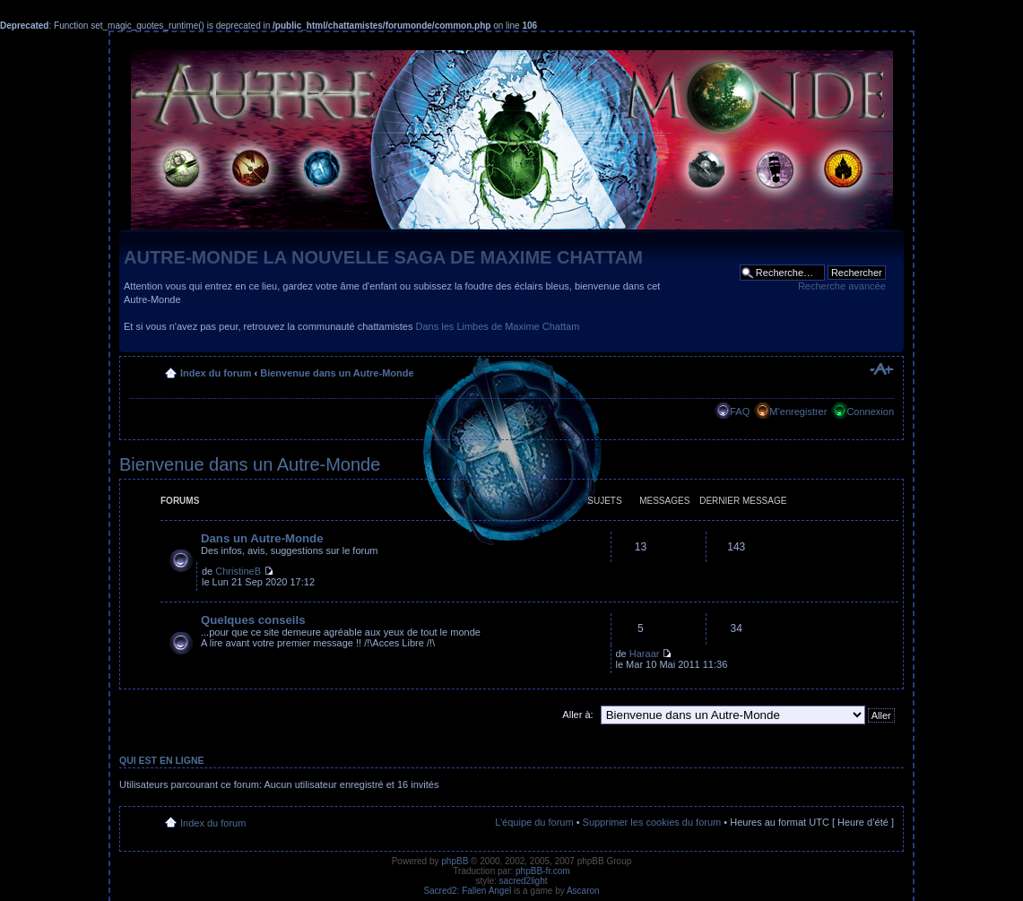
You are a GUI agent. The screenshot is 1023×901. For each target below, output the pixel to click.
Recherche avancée (842, 286)
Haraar (644, 653)
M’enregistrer (798, 411)
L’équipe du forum (534, 822)
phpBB (454, 861)
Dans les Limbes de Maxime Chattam (498, 326)
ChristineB (238, 571)
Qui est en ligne (161, 760)
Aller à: (577, 714)
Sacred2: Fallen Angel (467, 891)
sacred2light (523, 881)
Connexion (870, 411)
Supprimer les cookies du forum (652, 822)
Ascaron (583, 891)
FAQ (740, 411)
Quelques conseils (253, 620)
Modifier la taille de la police (881, 369)
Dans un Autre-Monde (262, 538)
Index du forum (215, 373)
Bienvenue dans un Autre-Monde (336, 373)
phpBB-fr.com (543, 871)
